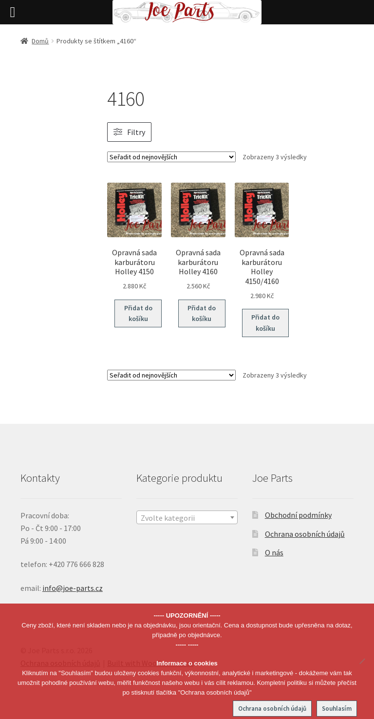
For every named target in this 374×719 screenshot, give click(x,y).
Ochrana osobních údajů (305, 534)
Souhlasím (337, 708)
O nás (274, 552)
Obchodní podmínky (298, 515)
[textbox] (187, 518)
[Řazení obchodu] (171, 156)
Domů (40, 41)
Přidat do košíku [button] (138, 313)
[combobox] (187, 517)
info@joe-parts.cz (72, 588)
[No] (362, 661)
